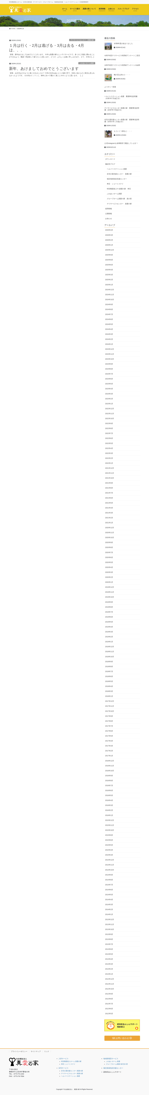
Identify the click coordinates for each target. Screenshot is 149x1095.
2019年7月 (109, 612)
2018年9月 (109, 661)
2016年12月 (109, 761)
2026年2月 (109, 240)
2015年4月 (109, 850)
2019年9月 (109, 602)
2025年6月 (109, 265)
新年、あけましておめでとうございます (44, 68)
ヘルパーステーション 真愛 (70, 1076)
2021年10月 (109, 478)
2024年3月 (109, 334)
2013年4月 (109, 959)
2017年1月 (109, 756)
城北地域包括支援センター (117, 179)
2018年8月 (109, 666)
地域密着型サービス (110, 1059)
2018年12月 (109, 647)
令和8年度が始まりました (123, 43)
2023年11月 (109, 354)
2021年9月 (109, 483)
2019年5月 (109, 622)
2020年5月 (109, 562)
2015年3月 (109, 855)
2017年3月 (109, 746)
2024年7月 (109, 314)
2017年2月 (109, 751)
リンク (46, 1051)
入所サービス (63, 1059)
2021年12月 (109, 468)
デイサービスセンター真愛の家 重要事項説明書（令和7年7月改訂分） (121, 109)
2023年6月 (109, 379)
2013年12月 (109, 919)
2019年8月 (109, 607)
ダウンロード (110, 159)
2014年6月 (109, 890)
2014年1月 (109, 914)
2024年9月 (109, 304)
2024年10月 (109, 299)
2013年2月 (109, 969)
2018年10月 (109, 657)
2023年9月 (109, 364)
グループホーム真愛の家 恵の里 (119, 199)
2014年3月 (109, 904)
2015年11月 (109, 825)
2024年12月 (109, 290)
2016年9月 (109, 776)
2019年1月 (109, 642)
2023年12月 (109, 349)
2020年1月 (109, 582)
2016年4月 (109, 800)
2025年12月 (109, 250)
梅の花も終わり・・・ (122, 75)
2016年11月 (109, 766)
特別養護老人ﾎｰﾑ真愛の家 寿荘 (119, 189)
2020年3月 (109, 572)
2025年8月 (109, 260)
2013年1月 (109, 974)
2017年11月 (109, 706)
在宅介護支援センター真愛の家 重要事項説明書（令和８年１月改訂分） (121, 121)
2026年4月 (109, 230)
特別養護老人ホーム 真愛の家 (71, 1061)
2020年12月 (109, 528)
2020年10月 (109, 537)
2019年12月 (109, 587)
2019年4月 (109, 627)
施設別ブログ (110, 164)
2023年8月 (109, 369)
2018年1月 (109, 696)
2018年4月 (109, 686)
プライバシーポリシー (19, 1051)
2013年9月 (109, 934)
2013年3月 (109, 964)
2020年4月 (109, 567)
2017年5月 (109, 736)
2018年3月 (109, 691)
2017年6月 (109, 731)
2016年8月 (109, 780)
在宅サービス (63, 1068)
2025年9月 (109, 255)
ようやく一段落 (110, 87)
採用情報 (108, 209)
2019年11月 (109, 592)
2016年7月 (109, 785)
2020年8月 (109, 547)
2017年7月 (109, 726)
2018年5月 (109, 681)
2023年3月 (109, 394)
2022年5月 (109, 443)
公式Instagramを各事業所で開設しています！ (121, 143)
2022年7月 (109, 433)
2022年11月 (109, 413)
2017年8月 (109, 721)
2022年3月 (109, 453)
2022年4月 (109, 448)
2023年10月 (109, 359)
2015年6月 (109, 840)
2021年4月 (109, 508)
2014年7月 (109, 885)
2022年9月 (109, 423)
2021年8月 (109, 488)
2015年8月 (109, 835)
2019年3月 (109, 632)
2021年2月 (109, 518)
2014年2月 (109, 909)
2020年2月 (109, 577)
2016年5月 (109, 795)
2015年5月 (109, 845)
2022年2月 (109, 458)
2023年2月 (109, 399)
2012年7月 (109, 1004)
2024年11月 (109, 294)
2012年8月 (109, 999)
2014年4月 (109, 899)
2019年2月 (109, 637)
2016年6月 (109, 790)
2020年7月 (109, 552)
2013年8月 (109, 939)
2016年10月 (109, 771)
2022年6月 (109, 438)
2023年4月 (109, 389)
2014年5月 (109, 895)
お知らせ (108, 218)
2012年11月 (109, 984)
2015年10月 (109, 830)
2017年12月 (109, 701)
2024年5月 (109, 324)
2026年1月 (109, 245)
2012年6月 (109, 1009)
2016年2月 (109, 810)
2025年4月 (109, 270)
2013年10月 (109, 929)
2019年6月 (109, 617)
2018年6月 (109, 676)
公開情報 (108, 214)
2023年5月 (109, 384)
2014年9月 (109, 875)
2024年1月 (109, 344)
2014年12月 (109, 860)
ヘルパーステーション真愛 (117, 169)
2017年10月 (109, 711)
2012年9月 (109, 994)
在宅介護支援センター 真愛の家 (119, 174)
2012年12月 (109, 979)
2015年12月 (109, 820)
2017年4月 (109, 741)
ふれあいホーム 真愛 (113, 1061)
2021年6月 (109, 498)
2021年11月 (109, 473)
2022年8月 (109, 428)
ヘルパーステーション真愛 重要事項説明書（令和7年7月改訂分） (120, 97)
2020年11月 (109, 532)
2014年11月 (109, 865)
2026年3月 (109, 235)
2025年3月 (109, 275)
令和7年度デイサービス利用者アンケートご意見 (122, 55)
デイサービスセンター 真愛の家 (82, 40)
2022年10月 (109, 418)
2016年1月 (109, 815)
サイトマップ (36, 1051)
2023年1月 (109, 404)
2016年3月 (109, 805)
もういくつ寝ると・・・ (123, 131)
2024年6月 (109, 319)
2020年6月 (109, 557)
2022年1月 (109, 463)
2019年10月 (109, 597)
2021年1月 (109, 523)
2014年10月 (109, 870)
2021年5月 (109, 503)
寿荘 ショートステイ (115, 184)
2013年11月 (109, 924)
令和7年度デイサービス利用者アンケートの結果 (122, 65)
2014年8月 (109, 880)
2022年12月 (109, 409)
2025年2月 (109, 280)
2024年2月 (109, 339)
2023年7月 (109, 374)
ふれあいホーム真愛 (87, 63)
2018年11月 (109, 651)
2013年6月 (109, 949)
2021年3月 (109, 513)
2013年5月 (109, 954)
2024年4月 (109, 329)
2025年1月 (109, 285)
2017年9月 (109, 716)
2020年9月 (109, 542)
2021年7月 (109, 493)
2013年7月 (109, 944)
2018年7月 (109, 671)
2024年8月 (109, 309)
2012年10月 (109, 989)
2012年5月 (109, 1014)
